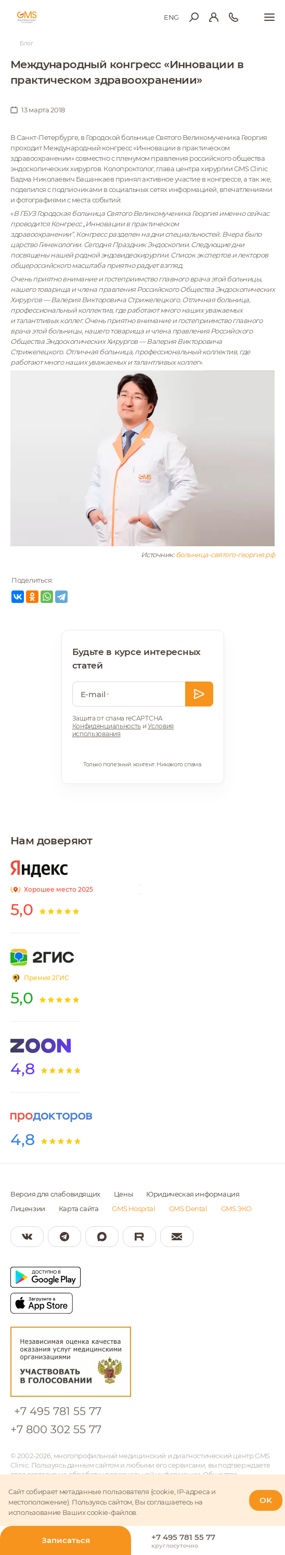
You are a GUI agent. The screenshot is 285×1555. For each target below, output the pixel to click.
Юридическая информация (192, 1194)
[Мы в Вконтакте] (27, 1236)
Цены (123, 1194)
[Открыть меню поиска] (194, 17)
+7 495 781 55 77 (57, 1411)
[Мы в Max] (102, 1236)
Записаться (66, 1540)
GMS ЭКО (236, 1208)
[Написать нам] (176, 1236)
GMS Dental (188, 1208)
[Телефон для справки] (233, 17)
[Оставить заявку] (199, 694)
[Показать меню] (269, 17)
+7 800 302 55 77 (55, 1429)
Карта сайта (79, 1208)
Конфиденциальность (106, 726)
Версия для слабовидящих (55, 1194)
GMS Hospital (133, 1208)
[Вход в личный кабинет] (213, 17)
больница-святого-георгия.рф (225, 554)
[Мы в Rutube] (139, 1236)
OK (266, 1500)
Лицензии (27, 1208)
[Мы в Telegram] (64, 1236)
